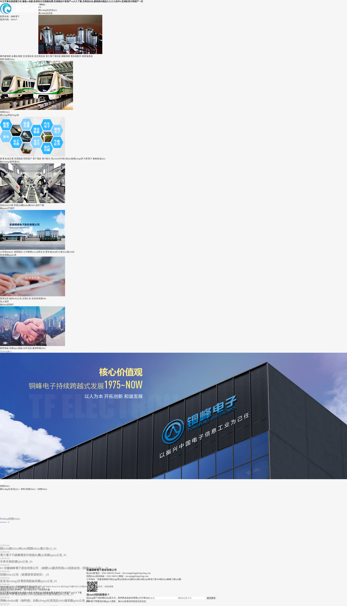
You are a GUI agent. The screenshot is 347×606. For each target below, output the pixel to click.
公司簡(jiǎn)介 (7, 252)
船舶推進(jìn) (99, 158)
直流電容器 (39, 56)
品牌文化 (40, 252)
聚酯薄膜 (65, 56)
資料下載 (39, 205)
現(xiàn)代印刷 (58, 158)
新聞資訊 (18, 252)
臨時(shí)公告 (15, 298)
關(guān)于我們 (7, 208)
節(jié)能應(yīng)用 (74, 158)
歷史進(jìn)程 (51, 252)
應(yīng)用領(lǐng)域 (9, 115)
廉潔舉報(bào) (39, 348)
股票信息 (4, 298)
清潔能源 (18, 158)
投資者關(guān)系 (8, 255)
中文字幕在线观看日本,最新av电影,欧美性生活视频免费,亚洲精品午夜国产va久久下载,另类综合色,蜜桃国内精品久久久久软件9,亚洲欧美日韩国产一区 (71, 1)
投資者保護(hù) (39, 298)
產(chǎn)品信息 (45, 13)
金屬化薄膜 (16, 56)
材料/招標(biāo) (7, 59)
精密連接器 (87, 56)
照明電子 (27, 158)
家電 (2, 158)
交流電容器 (28, 56)
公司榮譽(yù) (29, 252)
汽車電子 (87, 158)
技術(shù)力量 (6, 205)
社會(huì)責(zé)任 (66, 252)
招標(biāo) (5, 112)
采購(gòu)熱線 (16, 348)
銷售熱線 (4, 348)
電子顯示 (46, 158)
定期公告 (26, 298)
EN (39, 7)
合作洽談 (27, 348)
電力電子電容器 (53, 56)
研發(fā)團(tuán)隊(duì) (24, 205)
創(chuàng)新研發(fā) (10, 161)
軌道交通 (9, 158)
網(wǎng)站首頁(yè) (47, 10)
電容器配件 (75, 56)
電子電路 (37, 158)
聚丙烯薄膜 (5, 56)
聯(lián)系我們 (6, 304)
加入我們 (4, 301)
